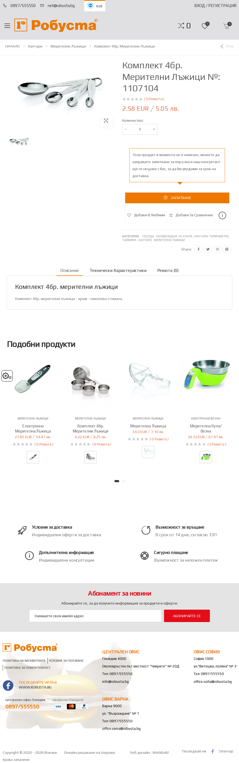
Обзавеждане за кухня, (175, 236)
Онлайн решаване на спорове (89, 752)
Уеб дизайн (140, 752)
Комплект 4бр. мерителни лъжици (124, 46)
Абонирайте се (187, 616)
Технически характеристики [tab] (118, 270)
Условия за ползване (66, 661)
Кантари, (146, 240)
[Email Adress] (95, 616)
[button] (188, 26)
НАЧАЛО (12, 46)
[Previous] (227, 46)
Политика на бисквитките (24, 661)
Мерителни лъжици (68, 46)
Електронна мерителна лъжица (33, 428)
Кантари (35, 46)
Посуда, (149, 236)
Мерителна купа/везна (206, 428)
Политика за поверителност (27, 668)
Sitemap (226, 751)
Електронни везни (205, 418)
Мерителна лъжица (148, 426)
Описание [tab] (69, 270)
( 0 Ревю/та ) (154, 99)
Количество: (133, 120)
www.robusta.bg (35, 687)
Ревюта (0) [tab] (168, 270)
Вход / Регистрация (215, 5)
